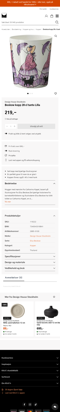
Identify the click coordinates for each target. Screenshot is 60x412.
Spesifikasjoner (12, 256)
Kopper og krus (28, 29)
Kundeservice (54, 9)
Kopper (38, 29)
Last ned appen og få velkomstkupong (24, 160)
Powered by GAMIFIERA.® (11, 286)
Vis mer (8, 201)
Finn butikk (43, 9)
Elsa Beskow (35, 240)
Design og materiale (15, 262)
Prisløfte (12, 155)
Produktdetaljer (13, 215)
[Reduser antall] (7, 126)
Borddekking (16, 29)
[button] (56, 93)
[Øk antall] (15, 126)
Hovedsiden (6, 29)
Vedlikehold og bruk (15, 268)
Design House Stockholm (15, 101)
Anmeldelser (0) (13, 277)
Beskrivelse (11, 183)
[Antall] (11, 126)
